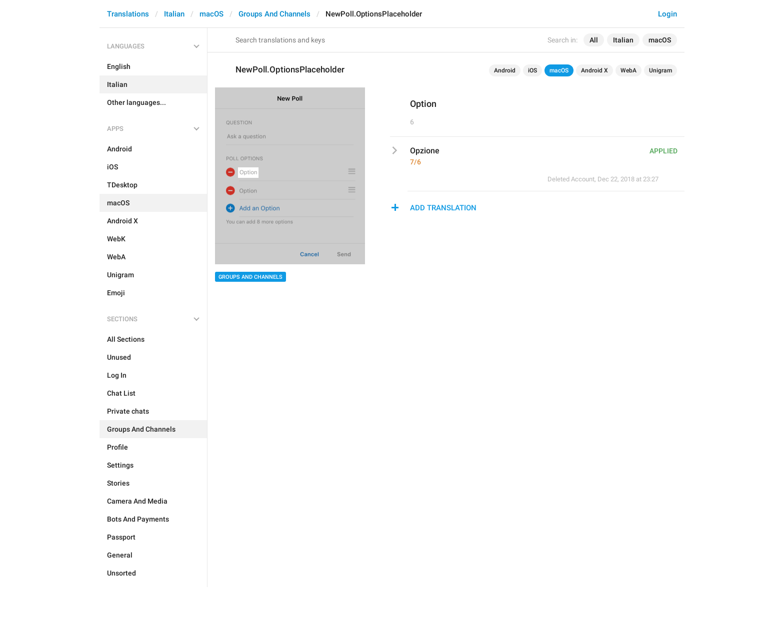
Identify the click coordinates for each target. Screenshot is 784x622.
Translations (128, 13)
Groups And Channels (274, 13)
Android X (594, 70)
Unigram (660, 70)
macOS (212, 13)
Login (667, 13)
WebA (628, 70)
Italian (174, 13)
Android (505, 70)
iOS (532, 70)
